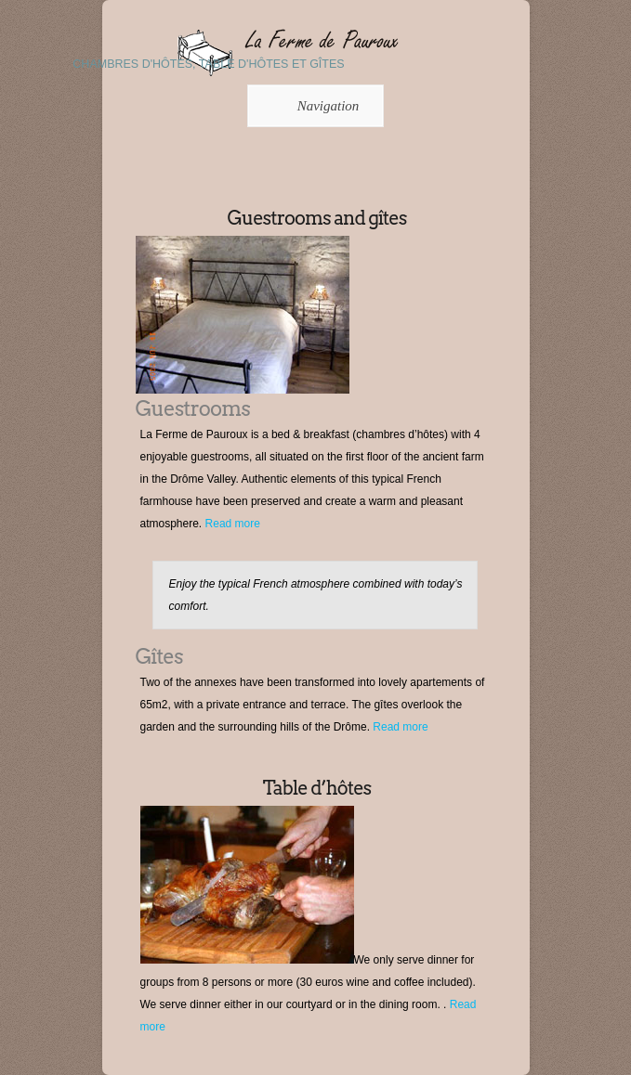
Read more (232, 523)
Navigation (313, 105)
